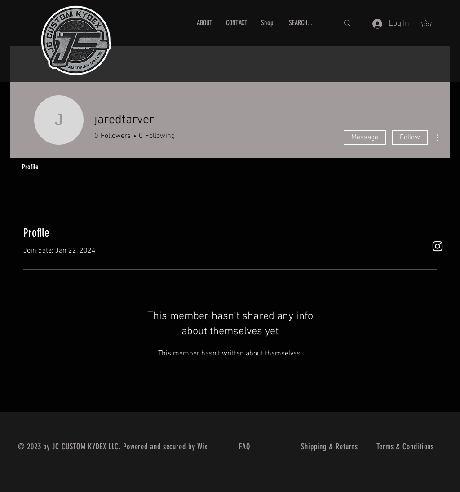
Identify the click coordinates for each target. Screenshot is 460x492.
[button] (430, 22)
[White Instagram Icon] (437, 246)
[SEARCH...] (307, 23)
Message (364, 137)
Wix (202, 447)
